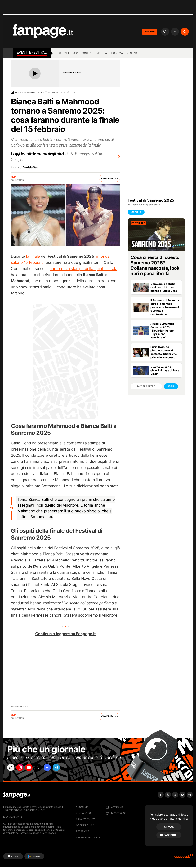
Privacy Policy (85, 819)
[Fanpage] (16, 795)
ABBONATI (150, 31)
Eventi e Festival (32, 52)
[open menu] (8, 53)
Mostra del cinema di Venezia (116, 53)
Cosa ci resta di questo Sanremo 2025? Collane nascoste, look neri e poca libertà (155, 265)
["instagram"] (22, 768)
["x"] (43, 768)
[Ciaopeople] (183, 857)
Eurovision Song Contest (75, 53)
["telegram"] (65, 768)
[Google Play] (34, 856)
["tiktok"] (11, 768)
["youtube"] (33, 768)
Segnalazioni (84, 813)
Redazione (82, 831)
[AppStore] (13, 856)
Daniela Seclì (31, 167)
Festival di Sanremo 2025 (28, 92)
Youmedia (82, 806)
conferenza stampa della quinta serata (83, 268)
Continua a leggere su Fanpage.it (65, 634)
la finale (33, 256)
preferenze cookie (88, 837)
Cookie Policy (85, 825)
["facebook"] (54, 768)
